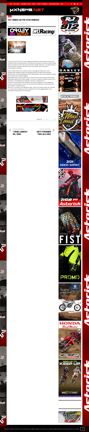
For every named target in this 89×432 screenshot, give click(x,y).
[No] (87, 429)
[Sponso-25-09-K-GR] (70, 302)
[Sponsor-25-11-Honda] (70, 340)
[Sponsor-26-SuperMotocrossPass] (70, 378)
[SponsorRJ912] (70, 24)
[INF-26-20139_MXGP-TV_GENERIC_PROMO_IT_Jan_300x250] (70, 82)
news (9, 16)
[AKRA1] (70, 149)
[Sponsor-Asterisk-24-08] (70, 187)
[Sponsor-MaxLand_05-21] (70, 111)
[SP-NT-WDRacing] (43, 31)
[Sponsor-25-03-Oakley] (70, 53)
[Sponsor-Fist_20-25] (70, 225)
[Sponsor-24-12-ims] (70, 263)
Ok (82, 429)
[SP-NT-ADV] (70, 417)
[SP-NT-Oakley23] (19, 31)
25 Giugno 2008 (11, 38)
